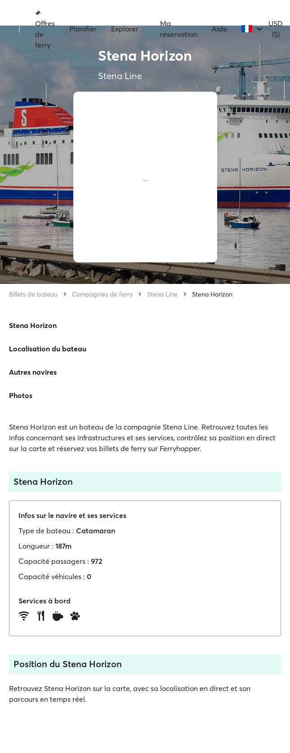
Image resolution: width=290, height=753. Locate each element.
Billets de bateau (33, 294)
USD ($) (275, 29)
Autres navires (33, 372)
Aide (219, 28)
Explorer (124, 28)
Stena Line (162, 294)
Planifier (83, 28)
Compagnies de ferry (102, 294)
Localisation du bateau (47, 348)
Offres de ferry (45, 29)
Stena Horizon (212, 294)
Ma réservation (178, 29)
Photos (20, 395)
